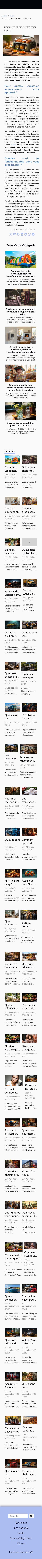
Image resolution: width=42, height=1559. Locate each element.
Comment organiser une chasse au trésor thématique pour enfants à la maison (21, 388)
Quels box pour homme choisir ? (29, 1134)
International (21, 1528)
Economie (21, 1522)
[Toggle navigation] (4, 4)
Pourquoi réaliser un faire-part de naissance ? (12, 803)
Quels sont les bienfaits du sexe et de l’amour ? (29, 555)
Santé (21, 1533)
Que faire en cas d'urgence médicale (12, 1476)
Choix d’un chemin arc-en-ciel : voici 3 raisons (12, 1176)
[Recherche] (18, 1516)
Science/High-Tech (21, 1538)
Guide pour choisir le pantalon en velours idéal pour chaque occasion (21, 312)
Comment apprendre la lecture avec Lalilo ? (29, 845)
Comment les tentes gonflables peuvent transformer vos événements (21, 274)
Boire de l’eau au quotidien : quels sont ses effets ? (21, 424)
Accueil (4, 16)
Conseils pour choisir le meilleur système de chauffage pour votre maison (21, 350)
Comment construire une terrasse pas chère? (12, 969)
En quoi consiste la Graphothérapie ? (14, 1094)
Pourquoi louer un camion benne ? (28, 595)
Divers (12, 16)
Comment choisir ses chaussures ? (29, 1474)
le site (13, 145)
